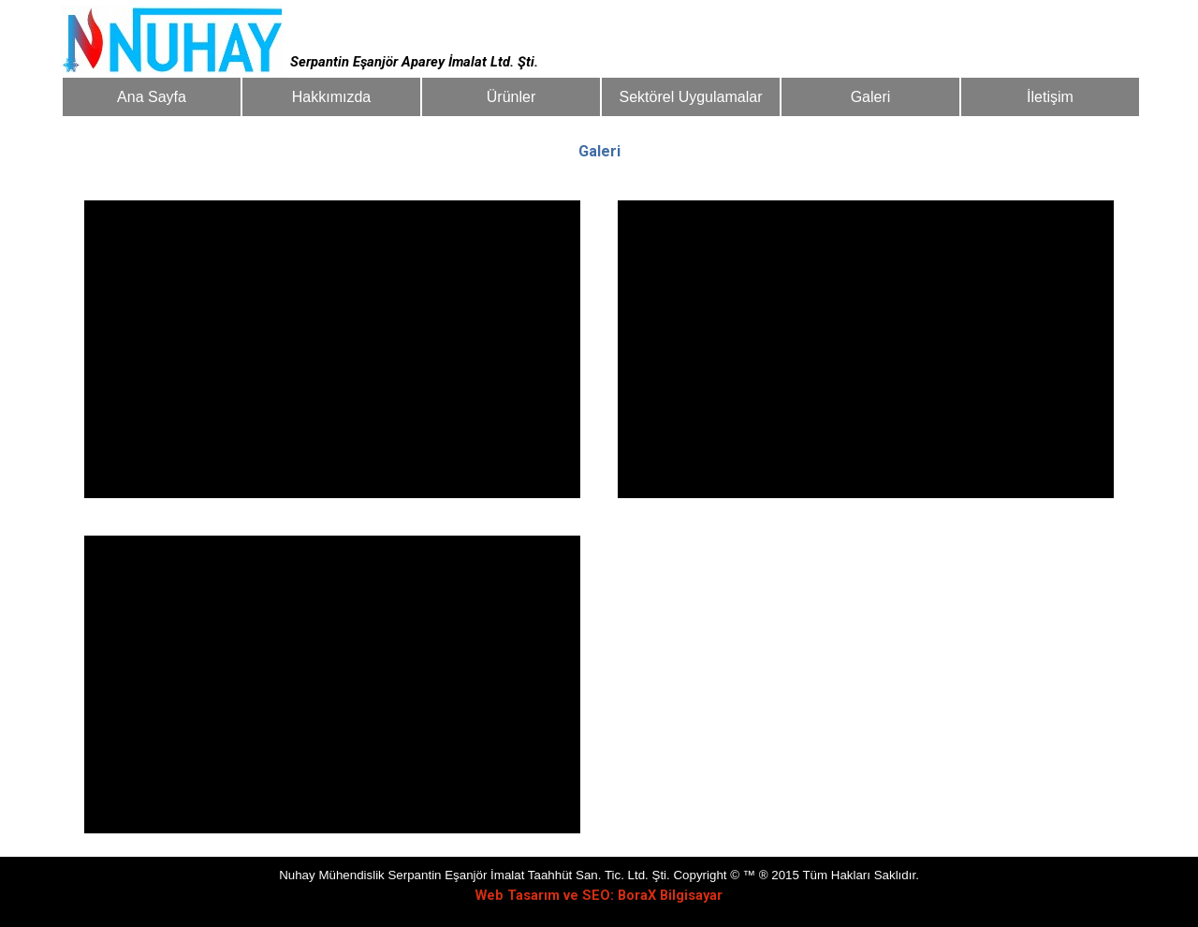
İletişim (1050, 97)
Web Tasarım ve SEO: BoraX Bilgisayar (599, 895)
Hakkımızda (330, 97)
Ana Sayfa (151, 97)
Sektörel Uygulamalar (690, 97)
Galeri (870, 97)
